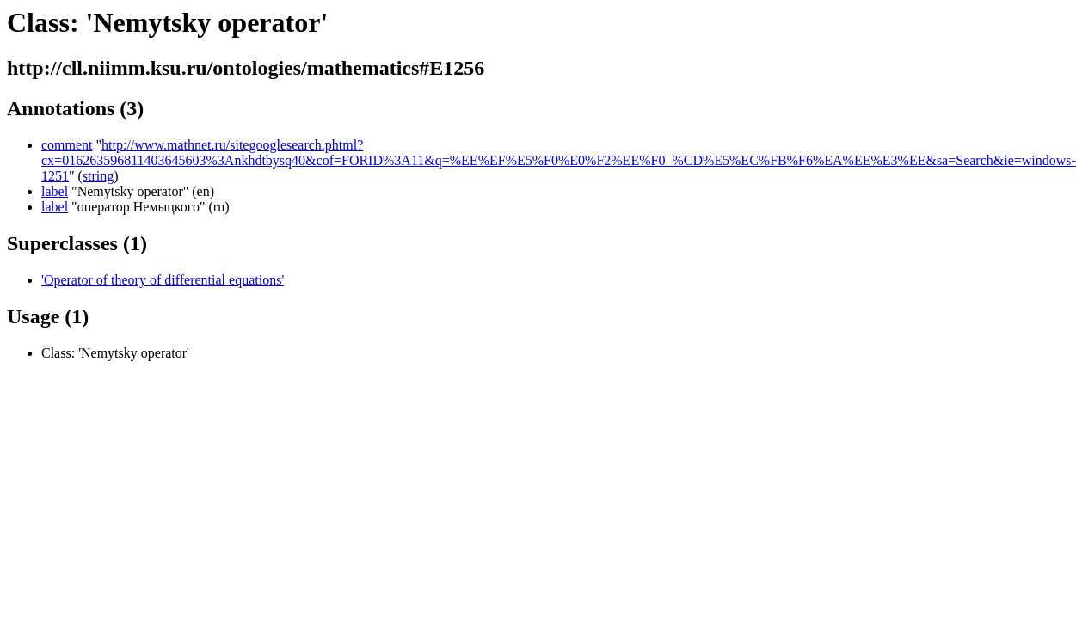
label (54, 191)
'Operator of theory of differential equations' (162, 280)
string (98, 176)
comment (67, 145)
